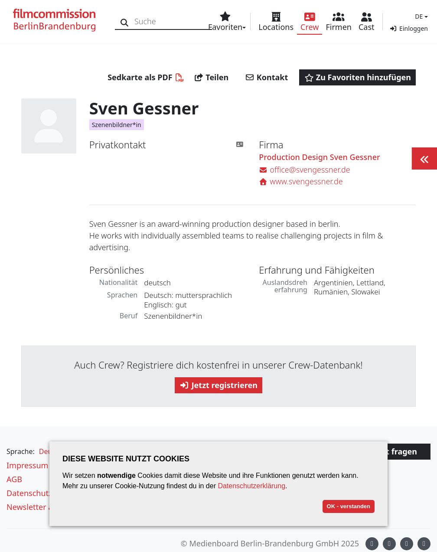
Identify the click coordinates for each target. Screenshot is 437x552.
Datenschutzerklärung (251, 486)
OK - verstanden (348, 506)
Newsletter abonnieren (49, 507)
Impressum (27, 465)
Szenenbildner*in (116, 125)
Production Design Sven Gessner (319, 157)
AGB (14, 479)
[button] (420, 16)
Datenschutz (29, 493)
